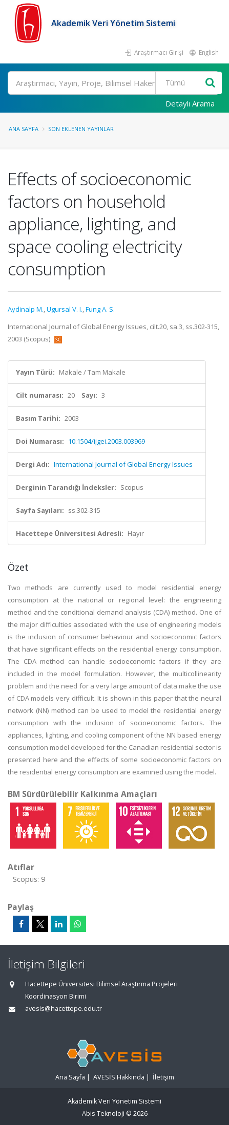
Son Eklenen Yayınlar (81, 129)
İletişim (163, 1077)
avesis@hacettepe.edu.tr (63, 1008)
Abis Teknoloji (103, 1113)
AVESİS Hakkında (118, 1077)
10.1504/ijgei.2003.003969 (106, 441)
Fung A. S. (100, 309)
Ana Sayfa (23, 129)
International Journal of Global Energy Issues (123, 464)
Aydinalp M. (26, 309)
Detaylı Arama (190, 103)
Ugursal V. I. (64, 309)
